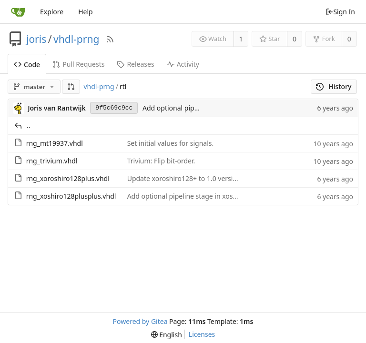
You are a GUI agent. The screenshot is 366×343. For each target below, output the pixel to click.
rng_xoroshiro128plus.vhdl (68, 178)
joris (36, 39)
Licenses (202, 334)
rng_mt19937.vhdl (54, 143)
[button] (71, 87)
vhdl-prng (76, 39)
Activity (183, 64)
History (334, 86)
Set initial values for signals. (170, 143)
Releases (135, 64)
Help (85, 11)
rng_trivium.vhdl (52, 160)
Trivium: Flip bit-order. (161, 160)
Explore (51, 11)
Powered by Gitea (140, 321)
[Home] (18, 11)
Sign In (340, 11)
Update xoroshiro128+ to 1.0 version (184, 178)
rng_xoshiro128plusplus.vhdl (71, 196)
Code (27, 64)
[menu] (166, 334)
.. (28, 125)
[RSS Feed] (110, 39)
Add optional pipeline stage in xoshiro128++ (195, 196)
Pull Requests (78, 64)
